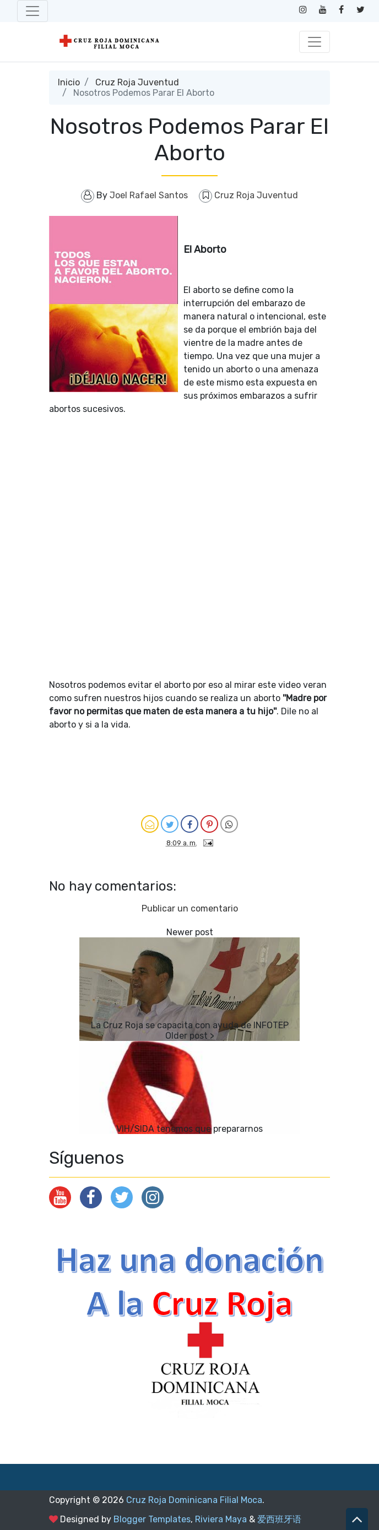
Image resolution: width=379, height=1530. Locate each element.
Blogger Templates (152, 1519)
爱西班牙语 (279, 1519)
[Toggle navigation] (32, 11)
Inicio (69, 82)
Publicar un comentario (190, 908)
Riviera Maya (221, 1519)
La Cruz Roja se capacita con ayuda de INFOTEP (190, 1025)
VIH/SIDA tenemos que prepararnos (189, 1129)
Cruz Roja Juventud (137, 82)
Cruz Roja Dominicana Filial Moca (194, 1500)
